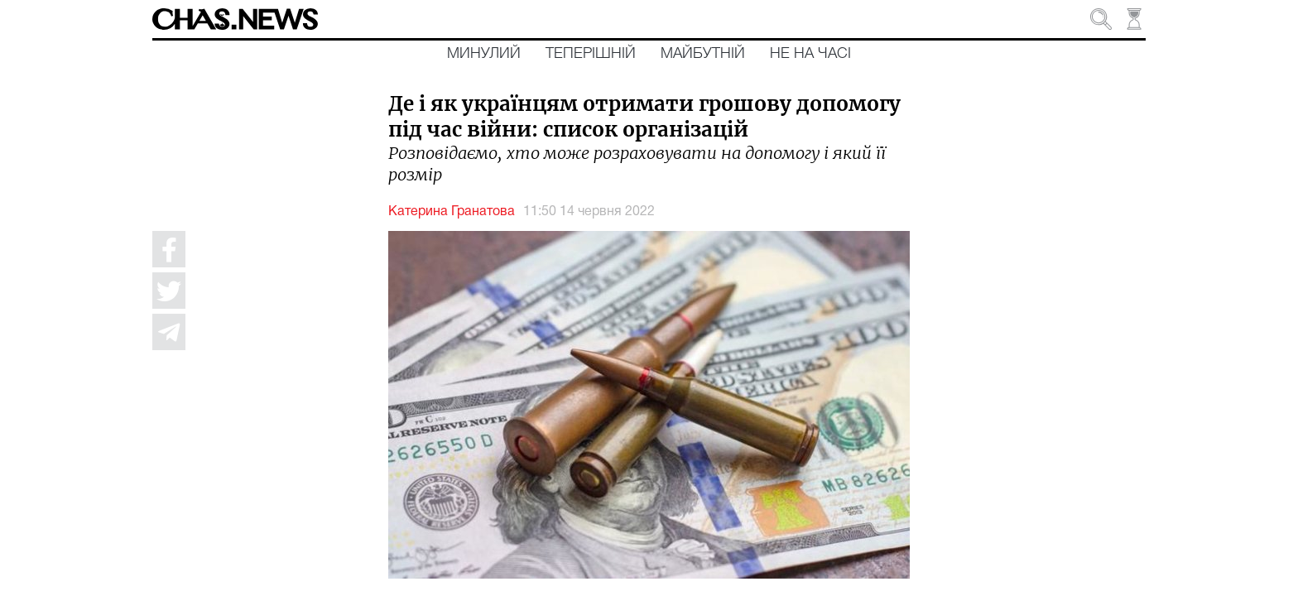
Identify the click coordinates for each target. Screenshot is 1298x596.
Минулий (484, 53)
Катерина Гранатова (451, 212)
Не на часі (810, 53)
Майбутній (703, 53)
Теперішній (591, 53)
